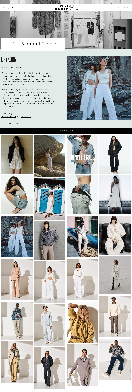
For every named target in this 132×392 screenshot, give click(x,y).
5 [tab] (102, 118)
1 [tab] (94, 118)
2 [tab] (96, 118)
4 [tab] (100, 118)
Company (5, 8)
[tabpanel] (99, 88)
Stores (23, 8)
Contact (127, 8)
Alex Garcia (26, 116)
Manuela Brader (8, 116)
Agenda (118, 8)
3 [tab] (98, 118)
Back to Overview (10, 123)
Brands (15, 8)
